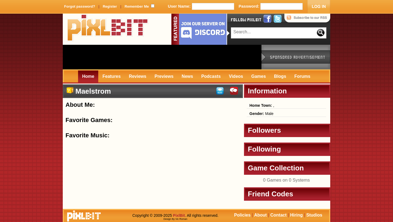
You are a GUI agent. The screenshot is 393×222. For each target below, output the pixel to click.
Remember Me (137, 6)
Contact (278, 215)
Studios (314, 215)
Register (110, 6)
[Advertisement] (162, 57)
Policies (242, 215)
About (260, 215)
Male (261, 113)
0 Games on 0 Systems (286, 179)
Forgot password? (79, 6)
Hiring (296, 215)
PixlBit (108, 29)
